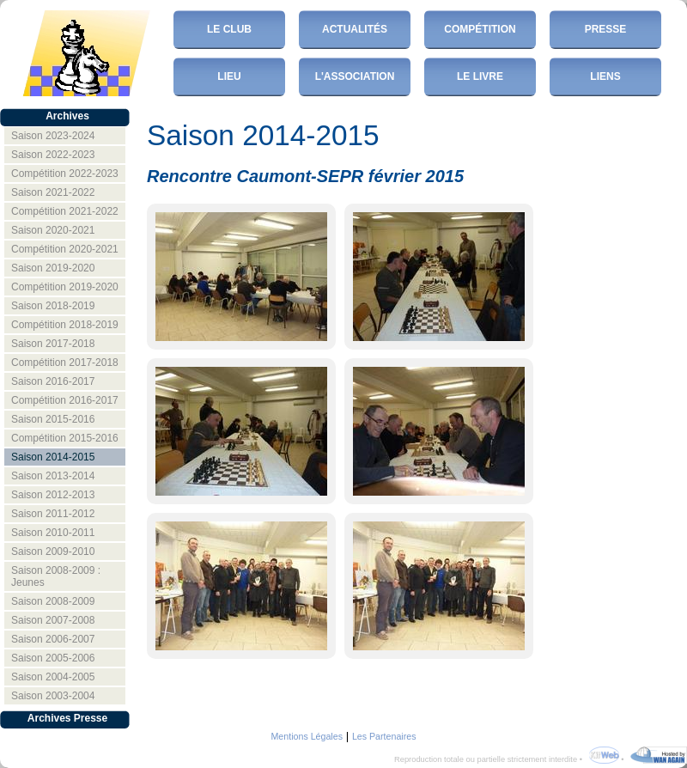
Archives (67, 116)
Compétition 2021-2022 (65, 211)
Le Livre (480, 76)
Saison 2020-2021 (52, 230)
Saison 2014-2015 (52, 457)
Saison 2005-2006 (52, 658)
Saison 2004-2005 (52, 677)
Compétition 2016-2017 (65, 400)
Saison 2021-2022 (52, 192)
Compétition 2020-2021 (65, 249)
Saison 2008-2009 (52, 601)
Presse (606, 29)
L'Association (355, 76)
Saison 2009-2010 (52, 552)
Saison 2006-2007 (52, 639)
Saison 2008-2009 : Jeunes (55, 576)
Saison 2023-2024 (52, 136)
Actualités (354, 29)
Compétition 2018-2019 (65, 325)
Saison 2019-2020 (52, 268)
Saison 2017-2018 (52, 344)
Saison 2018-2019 (52, 306)
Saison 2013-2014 (52, 476)
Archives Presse (67, 718)
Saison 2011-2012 (52, 514)
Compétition (479, 29)
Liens (605, 76)
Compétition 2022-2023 (65, 174)
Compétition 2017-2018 (65, 363)
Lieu (228, 76)
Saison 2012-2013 (52, 495)
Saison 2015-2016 (52, 419)
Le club (229, 29)
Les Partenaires (384, 736)
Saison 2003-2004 (52, 696)
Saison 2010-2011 (52, 533)
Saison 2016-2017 (52, 381)
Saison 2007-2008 (52, 620)
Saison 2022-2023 (52, 155)
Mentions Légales (307, 736)
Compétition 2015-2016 (65, 438)
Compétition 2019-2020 (65, 287)
